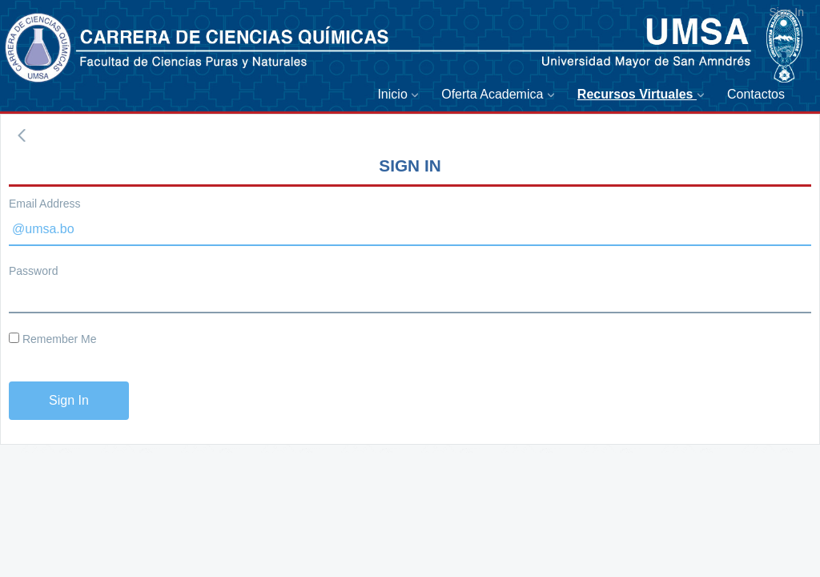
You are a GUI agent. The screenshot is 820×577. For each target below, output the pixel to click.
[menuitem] (401, 95)
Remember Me (52, 339)
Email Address (44, 203)
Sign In (786, 12)
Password (33, 270)
